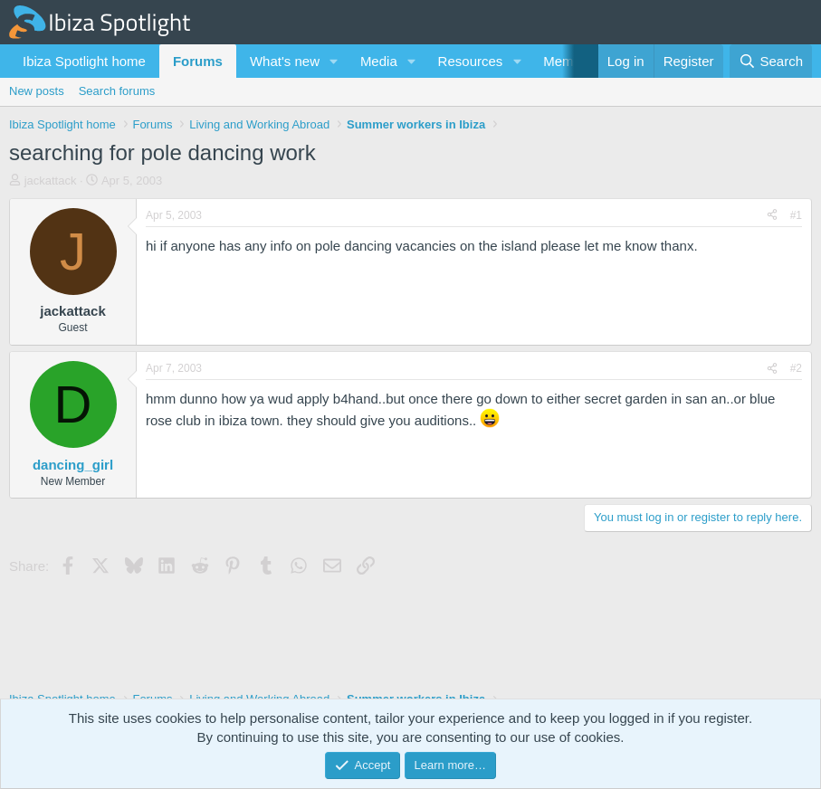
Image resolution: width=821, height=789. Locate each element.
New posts (36, 91)
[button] (334, 61)
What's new (285, 61)
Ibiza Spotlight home (84, 61)
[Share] (772, 215)
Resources (470, 61)
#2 (796, 368)
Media (378, 61)
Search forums (117, 91)
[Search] (771, 61)
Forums (198, 61)
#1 (796, 215)
